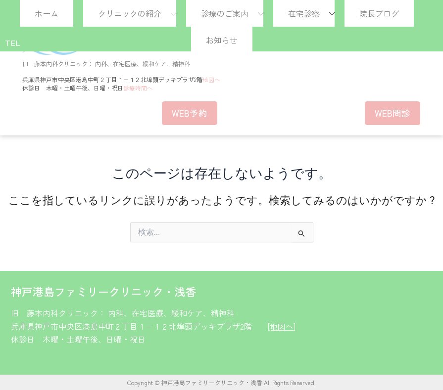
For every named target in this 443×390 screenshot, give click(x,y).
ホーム (46, 13)
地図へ (211, 79)
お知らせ (222, 40)
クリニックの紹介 (129, 13)
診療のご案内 (224, 13)
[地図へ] (281, 326)
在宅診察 (304, 13)
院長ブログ (379, 13)
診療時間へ (138, 87)
